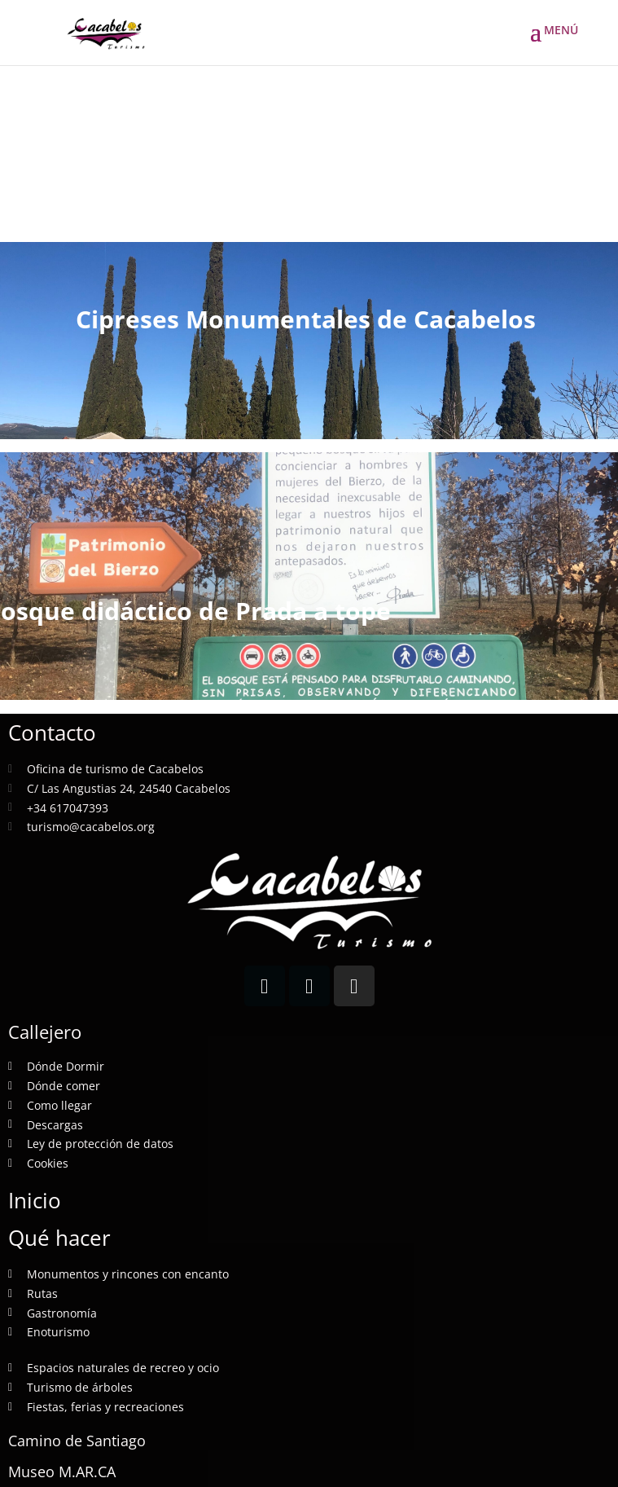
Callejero (44, 1031)
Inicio (34, 1200)
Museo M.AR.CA (62, 1471)
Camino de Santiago (77, 1440)
